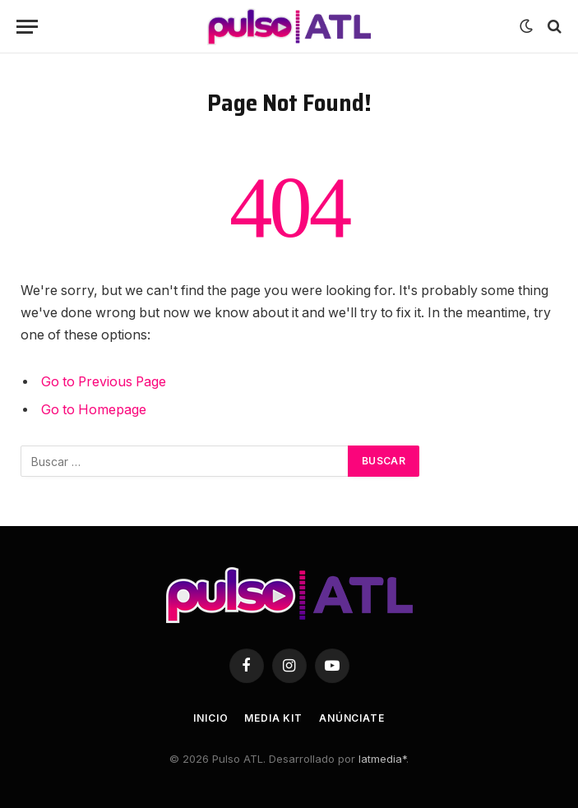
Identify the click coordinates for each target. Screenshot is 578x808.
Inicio (210, 718)
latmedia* (382, 758)
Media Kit (273, 718)
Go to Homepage (93, 410)
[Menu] (27, 26)
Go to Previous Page (103, 382)
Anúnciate (352, 718)
